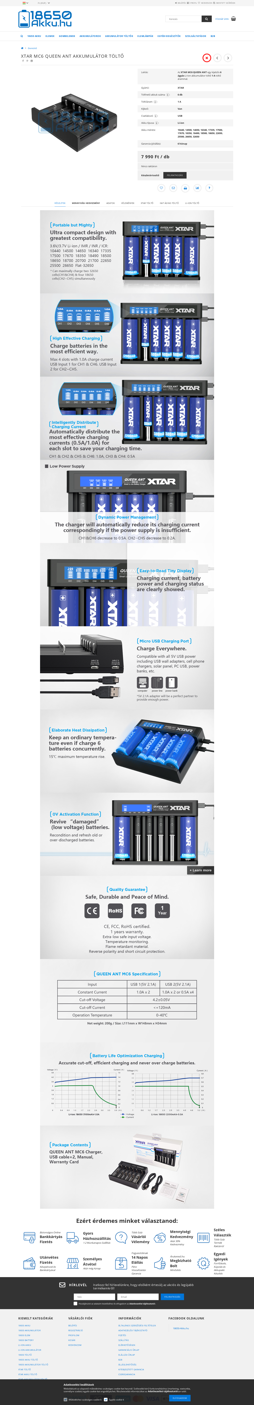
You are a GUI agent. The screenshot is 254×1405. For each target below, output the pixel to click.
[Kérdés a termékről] (210, 188)
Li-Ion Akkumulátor (29, 1350)
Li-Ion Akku (24, 1345)
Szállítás (123, 1340)
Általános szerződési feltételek (137, 1325)
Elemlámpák (145, 36)
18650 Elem (24, 1335)
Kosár (71, 1340)
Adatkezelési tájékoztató (133, 1330)
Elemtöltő (32, 48)
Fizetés (122, 1335)
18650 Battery (26, 1340)
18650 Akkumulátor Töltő (33, 1364)
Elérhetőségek (126, 1345)
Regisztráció (75, 1330)
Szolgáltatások (195, 36)
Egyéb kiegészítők (169, 36)
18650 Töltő (25, 1354)
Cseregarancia (126, 1374)
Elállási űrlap (126, 1354)
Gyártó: (145, 87)
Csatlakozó (149, 116)
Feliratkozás (175, 175)
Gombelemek (67, 36)
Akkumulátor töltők (119, 36)
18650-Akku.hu (181, 1328)
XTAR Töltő (24, 1369)
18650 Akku (34, 36)
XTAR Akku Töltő (27, 1374)
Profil (182, 3)
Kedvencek (200, 3)
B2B (213, 36)
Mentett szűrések (223, 3)
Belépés (167, 3)
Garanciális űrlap (128, 1350)
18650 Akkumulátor (29, 1330)
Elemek (50, 36)
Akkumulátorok (90, 36)
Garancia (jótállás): (151, 143)
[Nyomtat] (185, 188)
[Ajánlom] (173, 188)
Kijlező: (145, 108)
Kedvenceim (75, 1345)
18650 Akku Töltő (28, 1359)
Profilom (73, 1335)
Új (21, 36)
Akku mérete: (148, 130)
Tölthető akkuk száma (155, 94)
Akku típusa (150, 123)
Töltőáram (149, 101)
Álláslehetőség (127, 1364)
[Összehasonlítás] (197, 188)
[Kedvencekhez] (160, 188)
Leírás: (144, 72)
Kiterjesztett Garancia (131, 1369)
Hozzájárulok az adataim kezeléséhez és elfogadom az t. (117, 1303)
